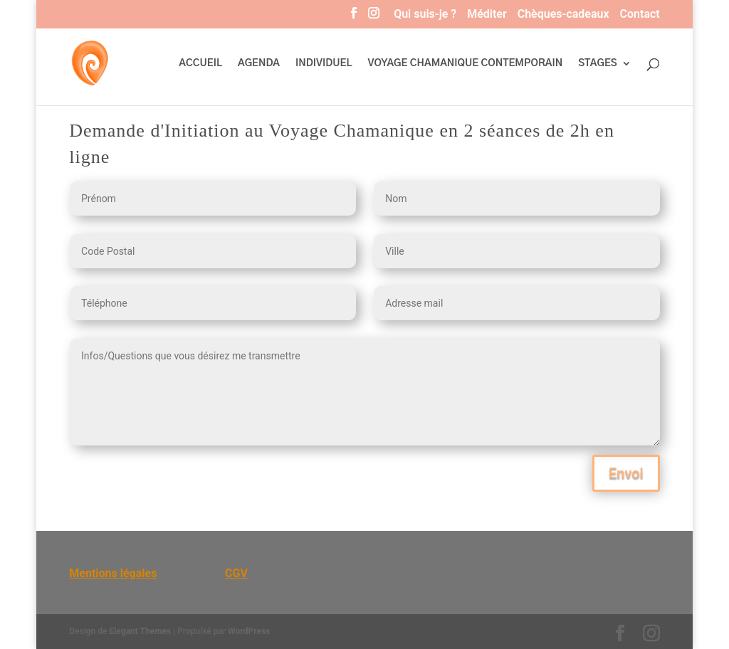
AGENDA (259, 63)
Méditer (487, 15)
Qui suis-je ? (425, 15)
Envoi (626, 473)
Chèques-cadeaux (563, 15)
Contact (640, 15)
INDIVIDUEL (323, 63)
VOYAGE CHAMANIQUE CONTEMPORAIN (465, 63)
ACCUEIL (200, 63)
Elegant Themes (140, 631)
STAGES (597, 63)
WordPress (249, 631)
